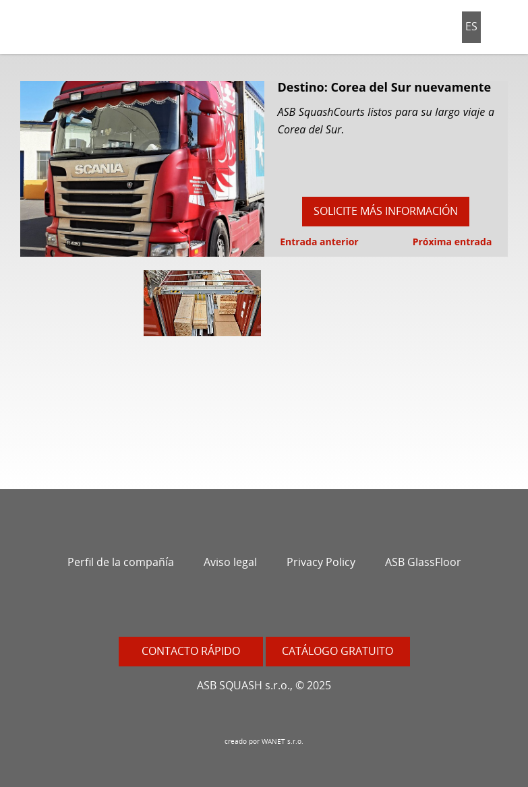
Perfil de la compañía (120, 562)
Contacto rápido (191, 650)
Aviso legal (230, 562)
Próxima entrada (453, 241)
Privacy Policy (321, 562)
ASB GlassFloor (423, 562)
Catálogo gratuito (337, 650)
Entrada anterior (318, 241)
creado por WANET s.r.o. (264, 741)
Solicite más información (386, 210)
